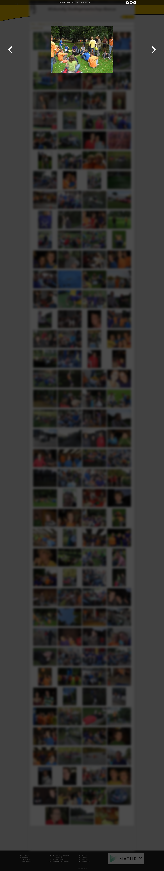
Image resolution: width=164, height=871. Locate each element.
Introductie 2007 (85, 3)
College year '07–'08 (72, 3)
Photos (61, 3)
